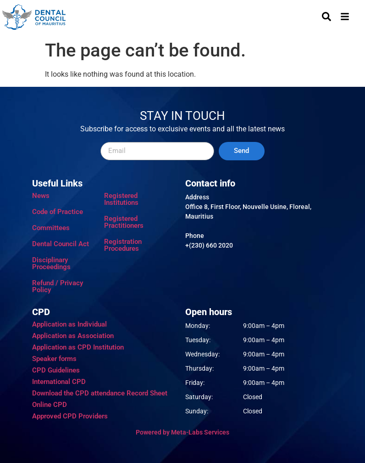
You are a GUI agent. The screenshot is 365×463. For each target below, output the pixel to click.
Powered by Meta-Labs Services (182, 432)
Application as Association (73, 336)
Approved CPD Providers (70, 416)
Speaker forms (54, 359)
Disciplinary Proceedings (51, 263)
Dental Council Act (60, 244)
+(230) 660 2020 (209, 245)
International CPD (59, 382)
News (41, 196)
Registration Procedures (123, 245)
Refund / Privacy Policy (57, 286)
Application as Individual (69, 324)
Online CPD (49, 405)
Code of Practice (57, 212)
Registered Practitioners (124, 222)
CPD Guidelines (56, 370)
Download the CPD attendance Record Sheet (99, 393)
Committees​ (51, 228)
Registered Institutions (121, 199)
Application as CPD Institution (78, 347)
